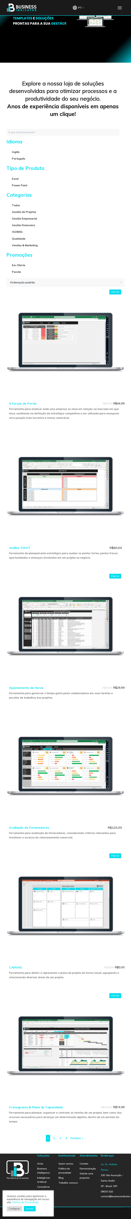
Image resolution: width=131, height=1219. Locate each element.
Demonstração (88, 1168)
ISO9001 (17, 231)
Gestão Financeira (23, 225)
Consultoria (43, 1186)
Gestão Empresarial (24, 218)
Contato (84, 1163)
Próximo (75, 1138)
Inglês (15, 152)
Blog (61, 1177)
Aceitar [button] (30, 1208)
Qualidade (18, 238)
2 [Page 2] (54, 1138)
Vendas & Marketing (25, 245)
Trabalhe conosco (68, 1182)
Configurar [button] (14, 1208)
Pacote (16, 272)
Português (18, 158)
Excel (15, 178)
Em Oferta (18, 265)
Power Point (19, 185)
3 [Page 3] (60, 1138)
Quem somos (66, 1163)
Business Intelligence (43, 1170)
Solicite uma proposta (86, 1175)
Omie (40, 1163)
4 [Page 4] (66, 1138)
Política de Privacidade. (25, 1202)
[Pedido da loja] (65, 282)
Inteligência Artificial (43, 1179)
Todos (16, 205)
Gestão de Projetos (24, 212)
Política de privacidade (65, 1170)
